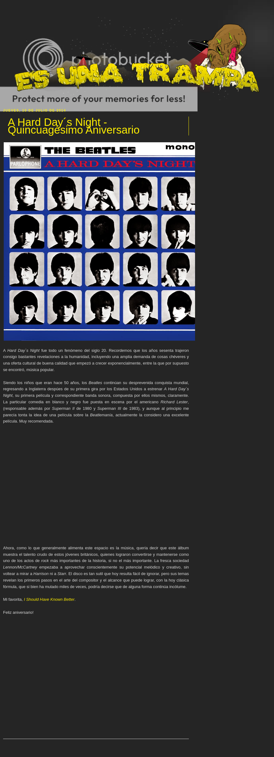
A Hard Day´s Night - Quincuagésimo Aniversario (74, 126)
